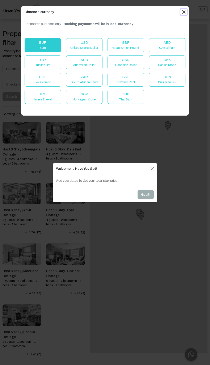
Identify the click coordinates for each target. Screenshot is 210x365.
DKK (167, 62)
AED (167, 45)
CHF (43, 79)
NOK (84, 96)
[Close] (183, 12)
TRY (42, 62)
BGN (167, 79)
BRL (126, 79)
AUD (84, 62)
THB (126, 96)
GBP (125, 45)
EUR (42, 45)
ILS (43, 96)
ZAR (84, 79)
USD (84, 45)
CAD (125, 62)
